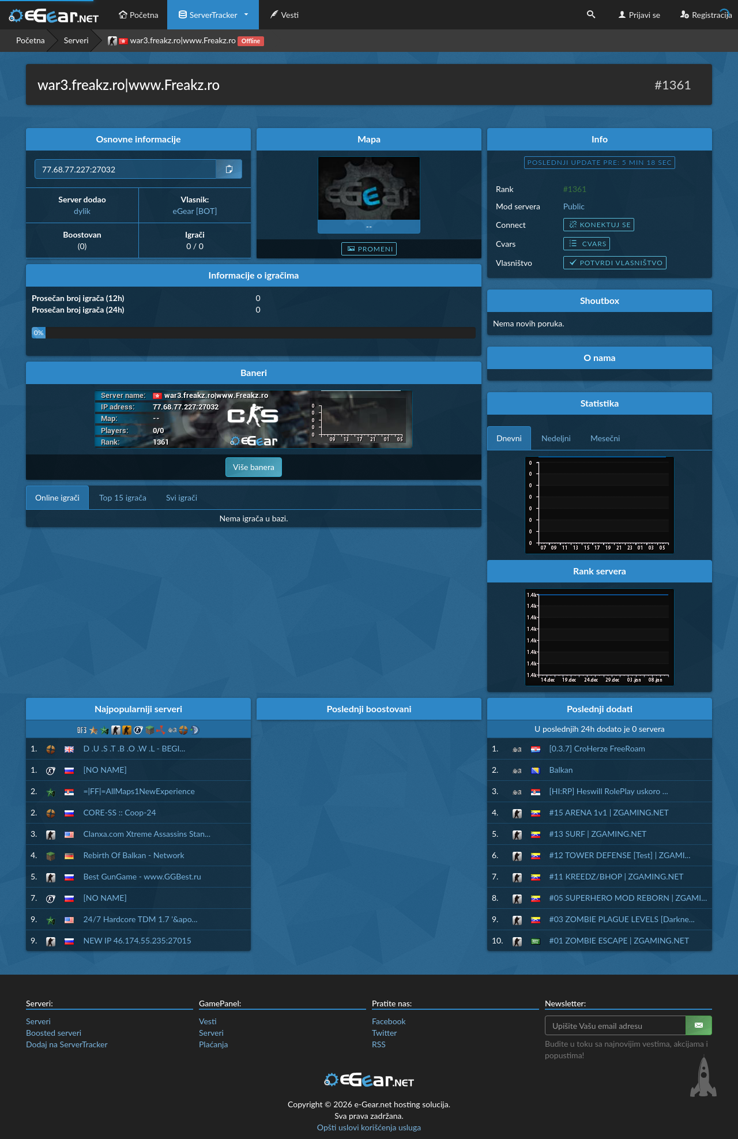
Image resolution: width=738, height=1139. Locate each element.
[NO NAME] (104, 770)
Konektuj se (599, 224)
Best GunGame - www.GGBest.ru (142, 876)
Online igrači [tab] (57, 497)
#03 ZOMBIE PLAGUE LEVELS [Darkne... (622, 919)
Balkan (561, 770)
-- (369, 226)
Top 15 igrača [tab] (122, 497)
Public (574, 206)
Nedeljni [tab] (556, 438)
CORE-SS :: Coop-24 (119, 812)
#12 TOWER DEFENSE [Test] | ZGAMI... (620, 855)
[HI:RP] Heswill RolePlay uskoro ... (608, 791)
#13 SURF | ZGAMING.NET (598, 834)
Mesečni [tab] (605, 438)
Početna (137, 15)
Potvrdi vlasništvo (615, 262)
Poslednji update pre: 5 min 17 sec (600, 162)
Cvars (587, 243)
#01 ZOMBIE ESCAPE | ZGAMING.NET (619, 940)
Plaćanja (213, 1044)
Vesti (283, 15)
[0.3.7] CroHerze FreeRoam (597, 748)
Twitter (384, 1032)
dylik (82, 211)
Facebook (389, 1021)
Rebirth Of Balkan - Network (133, 855)
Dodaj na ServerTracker (66, 1044)
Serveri (76, 40)
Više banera (253, 467)
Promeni (369, 249)
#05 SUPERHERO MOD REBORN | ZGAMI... (628, 898)
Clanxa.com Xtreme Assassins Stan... (146, 834)
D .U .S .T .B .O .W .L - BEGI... (134, 748)
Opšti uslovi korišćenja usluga (369, 1127)
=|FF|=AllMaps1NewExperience (138, 791)
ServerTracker (207, 15)
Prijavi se (638, 15)
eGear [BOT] (195, 211)
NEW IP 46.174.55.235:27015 (137, 940)
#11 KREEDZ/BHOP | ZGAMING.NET (616, 876)
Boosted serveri (53, 1032)
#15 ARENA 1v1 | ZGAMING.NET (609, 812)
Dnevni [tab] (509, 438)
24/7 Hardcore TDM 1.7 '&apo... (140, 919)
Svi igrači (181, 497)
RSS (379, 1044)
